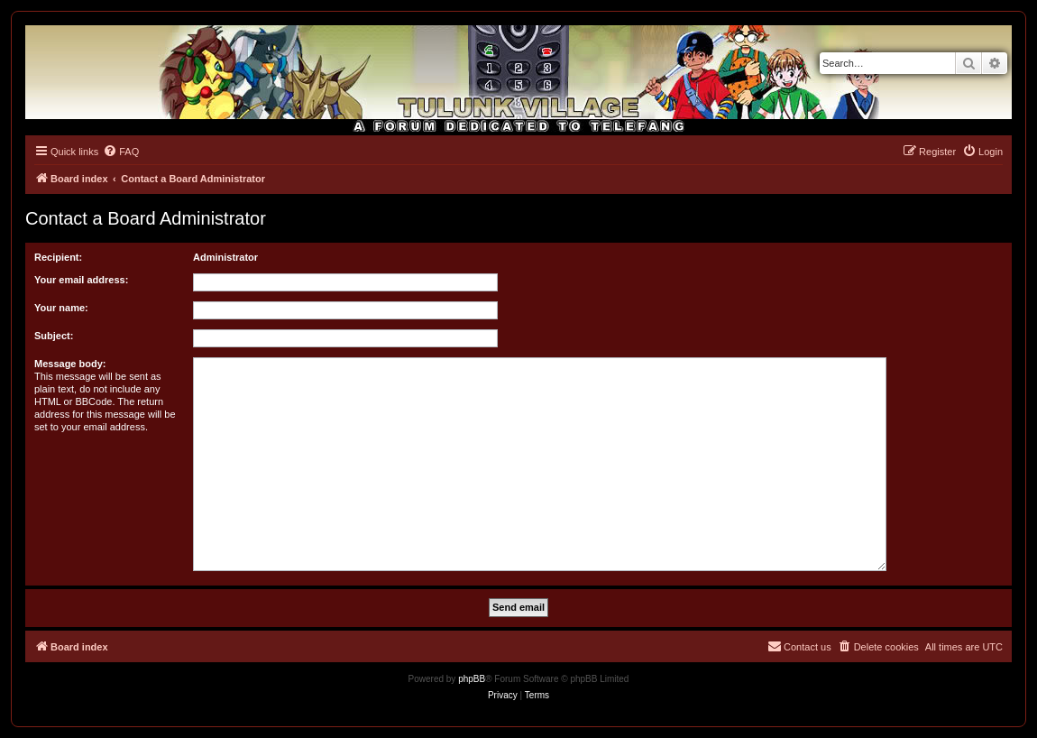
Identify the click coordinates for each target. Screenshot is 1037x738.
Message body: (70, 363)
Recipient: (58, 257)
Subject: (53, 335)
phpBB (471, 679)
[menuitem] (121, 151)
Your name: (61, 307)
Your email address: (81, 279)
